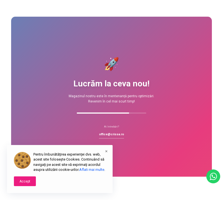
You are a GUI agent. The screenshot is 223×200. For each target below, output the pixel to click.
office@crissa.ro (111, 134)
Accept (24, 181)
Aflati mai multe (91, 170)
